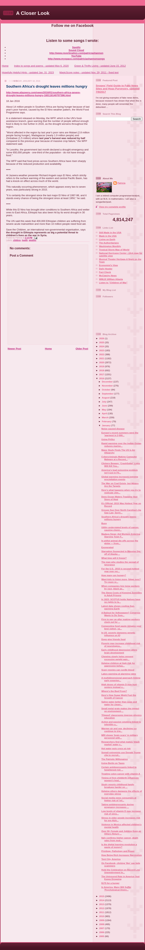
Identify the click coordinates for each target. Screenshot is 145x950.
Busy (104, 523)
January (106, 425)
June (105, 405)
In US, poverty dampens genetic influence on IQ (118, 634)
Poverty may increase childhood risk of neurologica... (120, 644)
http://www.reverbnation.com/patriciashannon (76, 53)
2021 (102, 358)
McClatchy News (108, 275)
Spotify (76, 47)
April (105, 413)
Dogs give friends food (113, 639)
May (104, 409)
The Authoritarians (109, 242)
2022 (102, 354)
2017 (102, 374)
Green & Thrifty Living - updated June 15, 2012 (100, 65)
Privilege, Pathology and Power (118, 851)
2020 (102, 362)
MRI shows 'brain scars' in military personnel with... (119, 736)
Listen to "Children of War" (113, 282)
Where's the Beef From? (114, 691)
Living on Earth (107, 239)
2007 (102, 928)
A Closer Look (32, 13)
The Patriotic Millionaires (114, 759)
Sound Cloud (76, 50)
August (106, 397)
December (107, 381)
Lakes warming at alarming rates (118, 674)
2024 (102, 346)
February (107, 421)
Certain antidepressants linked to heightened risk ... (118, 768)
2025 (102, 342)
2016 (102, 378)
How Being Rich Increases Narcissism (121, 855)
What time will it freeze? (113, 558)
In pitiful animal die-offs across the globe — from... (119, 542)
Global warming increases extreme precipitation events (119, 478)
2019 (102, 366)
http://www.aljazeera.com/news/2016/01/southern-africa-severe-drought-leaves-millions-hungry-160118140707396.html (43, 94)
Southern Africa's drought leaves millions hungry (46, 86)
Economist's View (108, 265)
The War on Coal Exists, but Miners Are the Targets (120, 484)
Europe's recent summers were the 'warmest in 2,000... (119, 434)
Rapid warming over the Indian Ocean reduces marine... (121, 444)
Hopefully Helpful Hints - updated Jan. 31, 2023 (28, 72)
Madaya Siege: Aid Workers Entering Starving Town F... (120, 535)
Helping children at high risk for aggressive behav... (118, 664)
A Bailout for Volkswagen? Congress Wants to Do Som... (120, 614)
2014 (102, 900)
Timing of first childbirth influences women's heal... (120, 779)
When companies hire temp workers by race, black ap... (120, 587)
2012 (102, 908)
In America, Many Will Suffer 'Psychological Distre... (116, 888)
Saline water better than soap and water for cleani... (119, 703)
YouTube (76, 55)
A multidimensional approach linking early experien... (120, 679)
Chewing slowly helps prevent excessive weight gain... (117, 657)
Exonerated (107, 547)
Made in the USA (108, 236)
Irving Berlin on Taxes (112, 763)
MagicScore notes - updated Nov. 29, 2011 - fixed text (88, 72)
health (25, 240)
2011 (102, 912)
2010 (102, 916)
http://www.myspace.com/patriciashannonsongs (76, 58)
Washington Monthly (110, 246)
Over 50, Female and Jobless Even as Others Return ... (121, 832)
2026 (102, 338)
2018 (102, 370)
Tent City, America (110, 859)
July (104, 401)
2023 (102, 350)
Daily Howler (105, 268)
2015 (102, 896)
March (105, 417)
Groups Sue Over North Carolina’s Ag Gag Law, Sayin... (121, 511)
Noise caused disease (113, 428)
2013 (102, 904)
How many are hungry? (113, 575)
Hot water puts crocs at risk (115, 748)
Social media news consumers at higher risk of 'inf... (118, 799)
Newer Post (14, 348)
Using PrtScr (108, 439)
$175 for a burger (110, 883)
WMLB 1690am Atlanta (111, 279)
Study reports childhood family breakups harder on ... (117, 785)
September (108, 393)
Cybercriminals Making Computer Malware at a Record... (119, 458)
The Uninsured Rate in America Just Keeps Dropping (120, 877)
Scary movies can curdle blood (117, 670)
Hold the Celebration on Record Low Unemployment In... (120, 871)
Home (5, 65)
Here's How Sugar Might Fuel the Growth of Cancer (118, 696)
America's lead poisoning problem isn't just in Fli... (119, 471)
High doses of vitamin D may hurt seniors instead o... (119, 685)
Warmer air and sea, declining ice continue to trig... (119, 729)
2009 (102, 920)
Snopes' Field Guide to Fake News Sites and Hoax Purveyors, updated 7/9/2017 (117, 88)
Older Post (82, 348)
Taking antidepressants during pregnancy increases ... (117, 805)
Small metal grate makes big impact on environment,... (120, 709)
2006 (102, 932)
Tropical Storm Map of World (114, 249)
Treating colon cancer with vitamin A (120, 773)
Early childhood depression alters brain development (119, 651)
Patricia (121, 183)
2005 (102, 936)
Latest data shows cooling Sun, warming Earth (118, 607)
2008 (102, 924)
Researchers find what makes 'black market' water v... (120, 743)
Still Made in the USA (110, 232)
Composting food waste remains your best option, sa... (121, 627)
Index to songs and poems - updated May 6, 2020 (41, 65)
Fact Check (105, 272)
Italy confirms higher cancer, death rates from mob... (119, 839)
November (107, 385)
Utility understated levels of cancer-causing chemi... (120, 528)
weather (32, 240)
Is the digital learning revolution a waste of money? (119, 845)
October (106, 389)
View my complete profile (112, 207)
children (17, 240)
